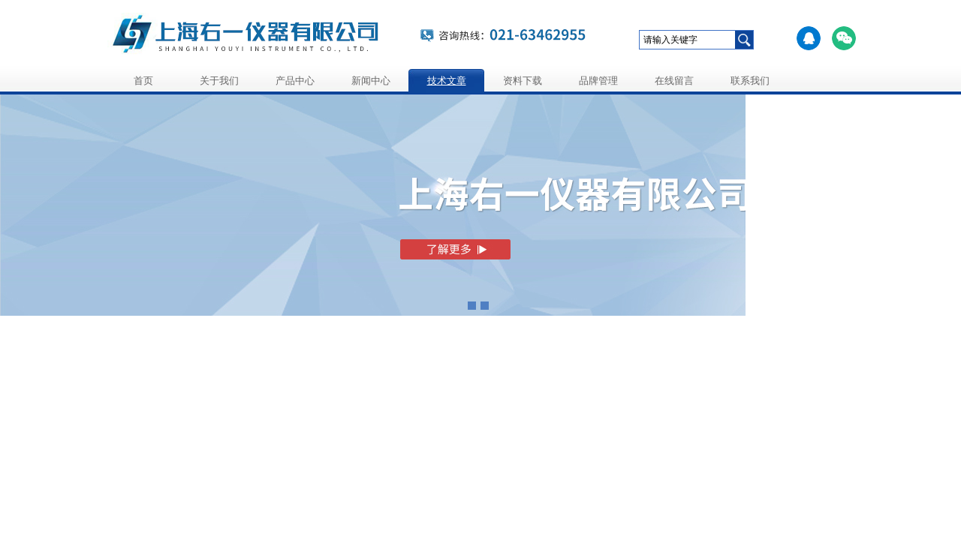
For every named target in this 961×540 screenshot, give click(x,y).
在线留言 (674, 80)
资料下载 (522, 80)
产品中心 (295, 80)
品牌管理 (598, 80)
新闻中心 (370, 80)
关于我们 (219, 80)
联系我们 (750, 80)
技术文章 (446, 80)
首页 (143, 80)
